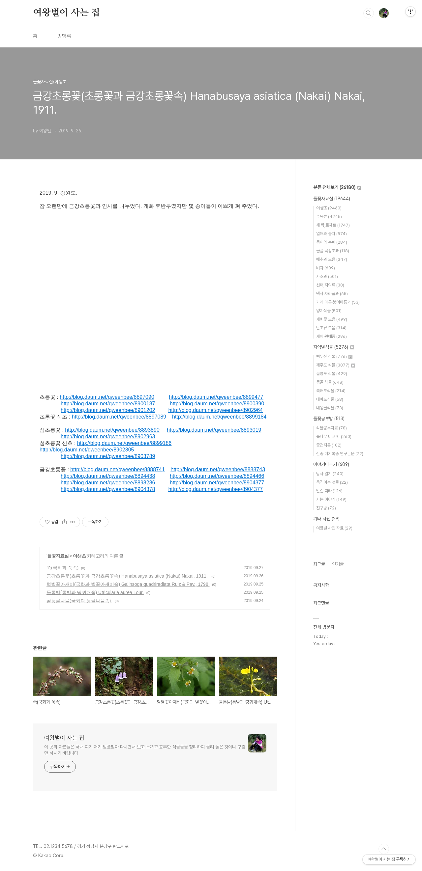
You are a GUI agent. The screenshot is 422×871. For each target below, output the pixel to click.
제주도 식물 (335, 365)
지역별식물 (333, 347)
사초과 (327, 276)
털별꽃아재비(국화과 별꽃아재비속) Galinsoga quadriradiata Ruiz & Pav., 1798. (128, 584)
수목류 (329, 216)
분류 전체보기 (337, 187)
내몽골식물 (329, 407)
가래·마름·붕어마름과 (338, 302)
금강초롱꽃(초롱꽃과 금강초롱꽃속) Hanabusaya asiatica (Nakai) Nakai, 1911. (127, 576)
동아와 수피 (331, 242)
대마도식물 (329, 399)
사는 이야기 (331, 499)
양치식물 (329, 310)
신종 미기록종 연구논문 (339, 453)
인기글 (338, 564)
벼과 (325, 267)
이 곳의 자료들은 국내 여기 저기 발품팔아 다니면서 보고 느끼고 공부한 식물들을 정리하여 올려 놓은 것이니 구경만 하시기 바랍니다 (144, 750)
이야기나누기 (331, 464)
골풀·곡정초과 (332, 250)
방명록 (64, 36)
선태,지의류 (330, 285)
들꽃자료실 (58, 555)
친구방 (326, 507)
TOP (383, 849)
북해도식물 (331, 390)
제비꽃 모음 (331, 319)
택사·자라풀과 (332, 293)
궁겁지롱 (329, 445)
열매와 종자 (331, 233)
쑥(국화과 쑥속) (62, 567)
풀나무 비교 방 (333, 436)
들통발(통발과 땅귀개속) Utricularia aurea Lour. (95, 592)
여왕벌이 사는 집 (66, 12)
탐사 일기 (330, 473)
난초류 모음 (331, 327)
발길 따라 (329, 490)
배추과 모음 (331, 259)
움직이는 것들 (332, 482)
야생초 (79, 555)
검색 (369, 13)
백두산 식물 (334, 356)
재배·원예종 (331, 336)
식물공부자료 (331, 427)
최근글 (319, 564)
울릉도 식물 (331, 373)
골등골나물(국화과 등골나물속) (79, 600)
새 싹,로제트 (333, 225)
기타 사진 (326, 518)
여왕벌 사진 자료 (334, 528)
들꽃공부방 (329, 418)
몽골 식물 (330, 382)
